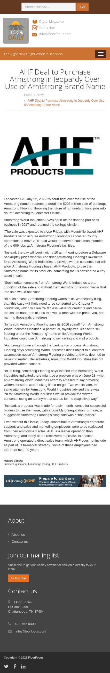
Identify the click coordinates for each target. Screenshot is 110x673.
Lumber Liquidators (15, 464)
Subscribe (47, 27)
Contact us (20, 542)
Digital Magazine (51, 21)
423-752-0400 (25, 624)
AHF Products (60, 464)
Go (82, 7)
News (40, 95)
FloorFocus (36, 657)
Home (28, 95)
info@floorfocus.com (55, 33)
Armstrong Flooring (39, 464)
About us (18, 535)
